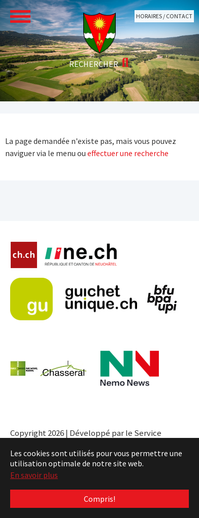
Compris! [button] (99, 499)
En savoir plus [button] (34, 475)
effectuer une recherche (128, 153)
